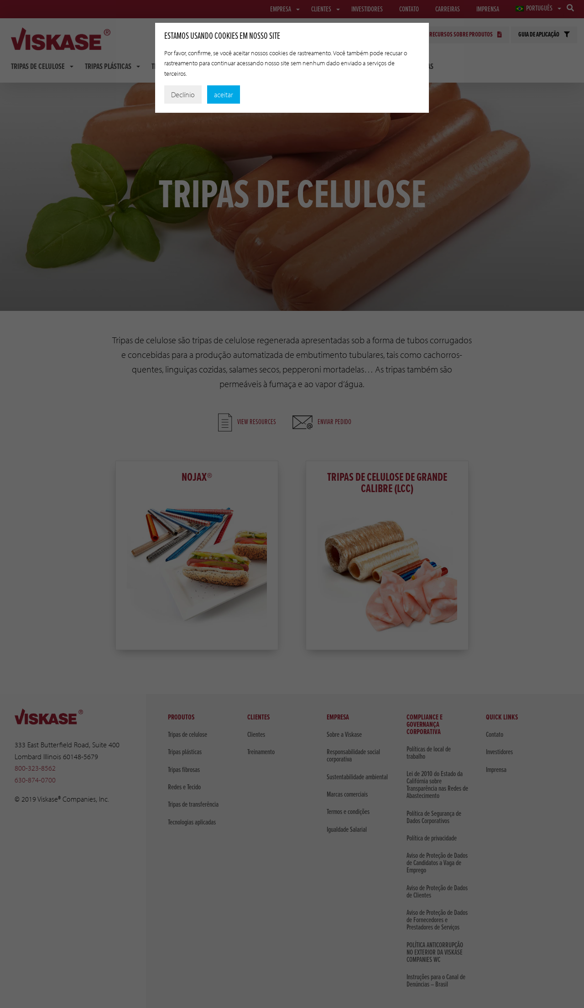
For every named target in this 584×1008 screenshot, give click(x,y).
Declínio (183, 94)
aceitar (223, 94)
